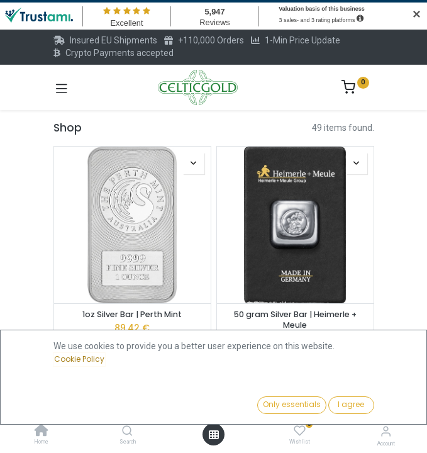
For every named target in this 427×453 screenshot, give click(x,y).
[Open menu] (214, 434)
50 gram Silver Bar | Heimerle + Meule (295, 320)
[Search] (127, 432)
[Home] (41, 432)
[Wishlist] (300, 431)
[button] (328, 405)
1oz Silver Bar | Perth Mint (132, 314)
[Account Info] (386, 431)
